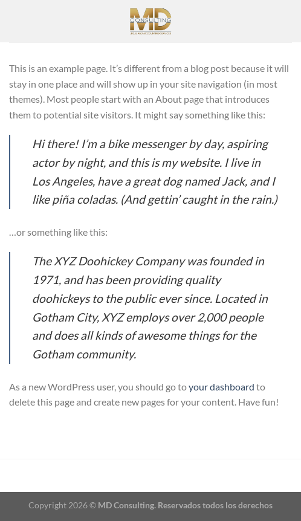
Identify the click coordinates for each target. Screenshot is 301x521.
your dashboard (221, 386)
